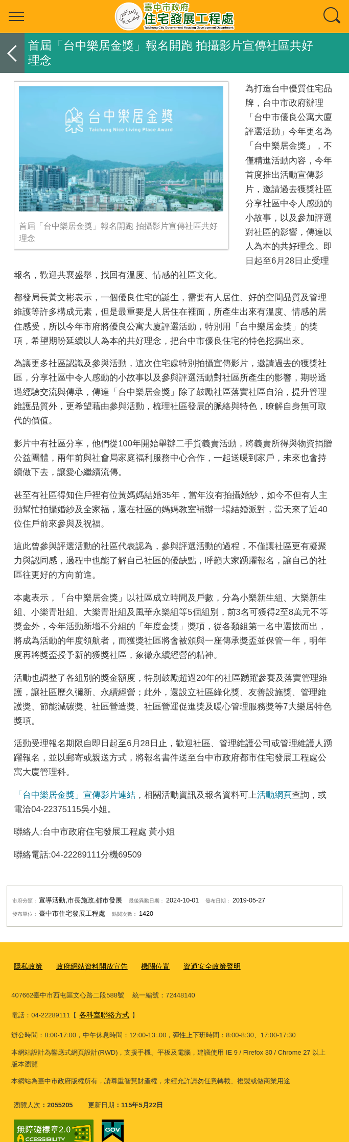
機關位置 (147, 965)
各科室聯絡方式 (294, 995)
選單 (16, 16)
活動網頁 (274, 794)
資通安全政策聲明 (200, 965)
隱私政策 (27, 965)
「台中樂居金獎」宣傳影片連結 (74, 794)
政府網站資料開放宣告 (87, 965)
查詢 (332, 16)
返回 (12, 53)
